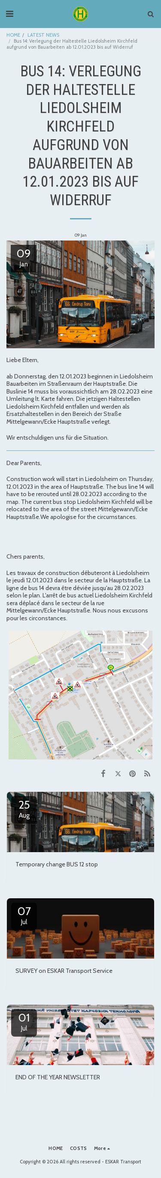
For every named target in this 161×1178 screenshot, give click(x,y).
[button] (9, 14)
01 (24, 1021)
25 (24, 808)
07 (24, 915)
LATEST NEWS (43, 35)
